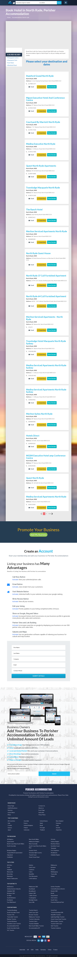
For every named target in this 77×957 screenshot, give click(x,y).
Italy (9, 819)
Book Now (41, 87)
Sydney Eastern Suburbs (14, 885)
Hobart (53, 872)
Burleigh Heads (33, 896)
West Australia (33, 840)
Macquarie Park (12, 60)
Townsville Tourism (12, 913)
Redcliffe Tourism (56, 910)
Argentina (59, 826)
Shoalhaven (54, 848)
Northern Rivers (55, 840)
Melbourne (54, 861)
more (51, 510)
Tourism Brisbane (12, 917)
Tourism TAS (10, 910)
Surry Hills (31, 898)
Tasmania (53, 844)
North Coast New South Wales (15, 840)
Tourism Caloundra (34, 915)
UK (28, 946)
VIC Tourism (10, 926)
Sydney (31, 861)
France (26, 819)
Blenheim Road (12, 65)
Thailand (42, 826)
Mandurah (10, 872)
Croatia (10, 821)
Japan (9, 826)
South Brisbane (11, 894)
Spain (41, 819)
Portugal (42, 824)
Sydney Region (55, 837)
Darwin (53, 865)
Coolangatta (32, 894)
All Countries (11, 817)
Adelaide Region (55, 851)
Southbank (32, 885)
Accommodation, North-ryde (20, 17)
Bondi (52, 889)
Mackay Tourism (11, 915)
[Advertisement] (38, 34)
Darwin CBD (54, 887)
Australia (26, 817)
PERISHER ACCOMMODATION (38, 785)
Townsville (54, 870)
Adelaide (9, 865)
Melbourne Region (34, 837)
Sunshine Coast (55, 842)
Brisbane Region (11, 846)
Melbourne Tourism (34, 913)
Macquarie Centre (12, 58)
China (49, 946)
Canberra (31, 865)
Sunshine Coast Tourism (14, 919)
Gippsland (10, 851)
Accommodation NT (34, 924)
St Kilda (9, 891)
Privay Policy (41, 811)
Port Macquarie (33, 872)
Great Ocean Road (34, 853)
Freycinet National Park (57, 898)
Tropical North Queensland (14, 848)
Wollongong (54, 868)
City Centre (54, 894)
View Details (52, 87)
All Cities (9, 861)
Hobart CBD (32, 889)
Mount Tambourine (12, 874)
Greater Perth (33, 846)
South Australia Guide (13, 924)
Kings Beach (54, 891)
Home (9, 17)
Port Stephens (55, 846)
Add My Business (38, 530)
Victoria (53, 835)
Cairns (31, 868)
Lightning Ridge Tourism (57, 913)
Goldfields (10, 853)
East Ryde (10, 63)
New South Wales (34, 835)
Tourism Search (33, 906)
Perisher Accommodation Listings (39, 955)
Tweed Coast (33, 851)
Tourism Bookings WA (57, 908)
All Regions (10, 835)
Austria (58, 824)
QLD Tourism (54, 922)
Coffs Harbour (33, 874)
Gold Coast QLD (33, 908)
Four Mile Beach (11, 898)
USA (32, 946)
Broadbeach (32, 887)
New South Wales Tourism (36, 922)
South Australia (11, 842)
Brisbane (53, 863)
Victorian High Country (35, 848)
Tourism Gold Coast (56, 919)
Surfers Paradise (55, 882)
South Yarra (54, 896)
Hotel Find (54, 906)
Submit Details (38, 672)
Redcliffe (31, 870)
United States (44, 817)
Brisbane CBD (11, 889)
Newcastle (10, 868)
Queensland (10, 837)
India (57, 821)
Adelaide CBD (11, 887)
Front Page (41, 806)
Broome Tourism (33, 910)
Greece (10, 824)
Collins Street (33, 891)
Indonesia (26, 826)
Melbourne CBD (33, 882)
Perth (8, 863)
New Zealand (59, 817)
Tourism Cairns (33, 917)
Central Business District (58, 885)
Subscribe (41, 808)
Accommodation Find (13, 922)
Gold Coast (32, 863)
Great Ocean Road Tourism (58, 915)
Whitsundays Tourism (57, 917)
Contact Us (41, 802)
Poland (26, 824)
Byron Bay (10, 870)
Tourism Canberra (56, 924)
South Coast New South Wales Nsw (37, 843)
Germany (58, 819)
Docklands (10, 896)
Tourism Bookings (12, 906)
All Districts (10, 882)
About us (41, 804)
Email (31, 87)
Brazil (41, 821)
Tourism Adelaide (34, 919)
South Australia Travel (13, 908)
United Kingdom (28, 821)
